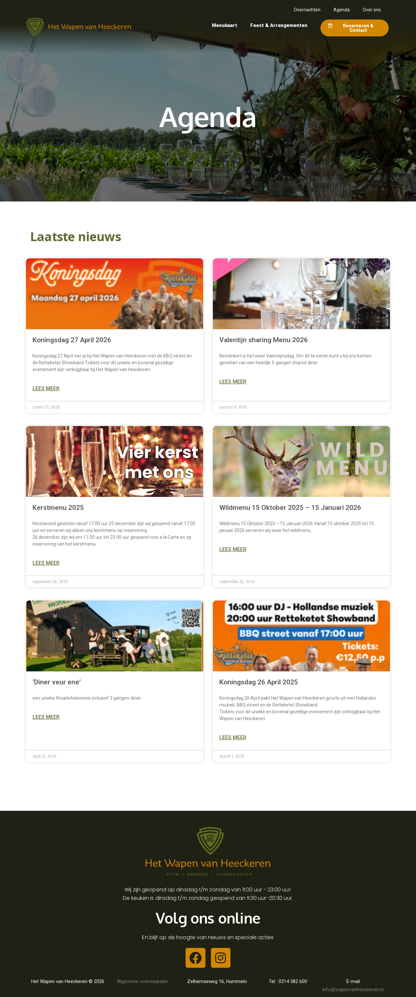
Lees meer (45, 388)
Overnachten (307, 9)
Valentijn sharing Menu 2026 (263, 340)
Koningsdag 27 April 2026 (71, 340)
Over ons (372, 9)
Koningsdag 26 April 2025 (258, 682)
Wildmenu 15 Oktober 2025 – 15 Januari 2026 (290, 507)
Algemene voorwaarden (142, 981)
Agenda (341, 9)
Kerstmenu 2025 (58, 507)
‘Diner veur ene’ (56, 682)
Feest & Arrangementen (278, 25)
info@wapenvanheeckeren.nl (353, 989)
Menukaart (224, 25)
